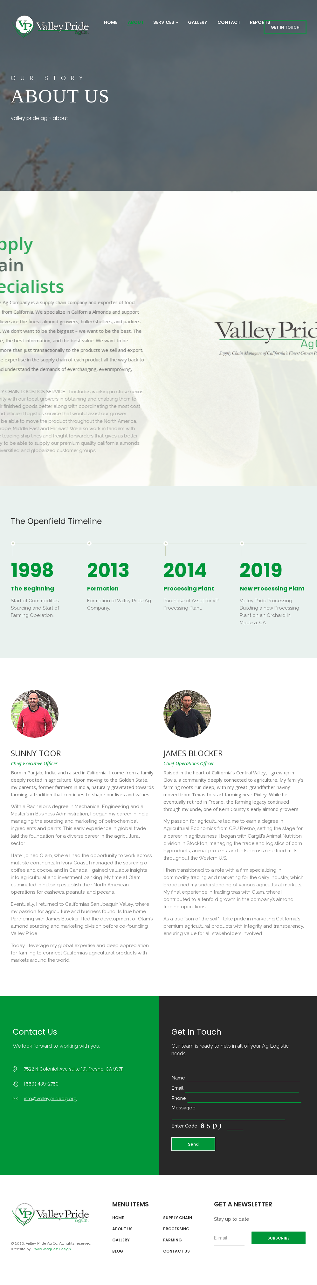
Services (165, 22)
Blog (117, 1251)
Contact (228, 22)
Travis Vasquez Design (51, 1249)
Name (235, 1078)
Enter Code (207, 1126)
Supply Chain (177, 1218)
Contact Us (176, 1251)
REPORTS (260, 22)
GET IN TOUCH (285, 27)
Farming (172, 1240)
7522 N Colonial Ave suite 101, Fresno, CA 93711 (73, 1069)
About (135, 22)
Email (235, 1088)
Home (110, 22)
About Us (122, 1229)
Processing (176, 1229)
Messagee (228, 1112)
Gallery (197, 22)
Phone (236, 1098)
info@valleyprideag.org (50, 1098)
